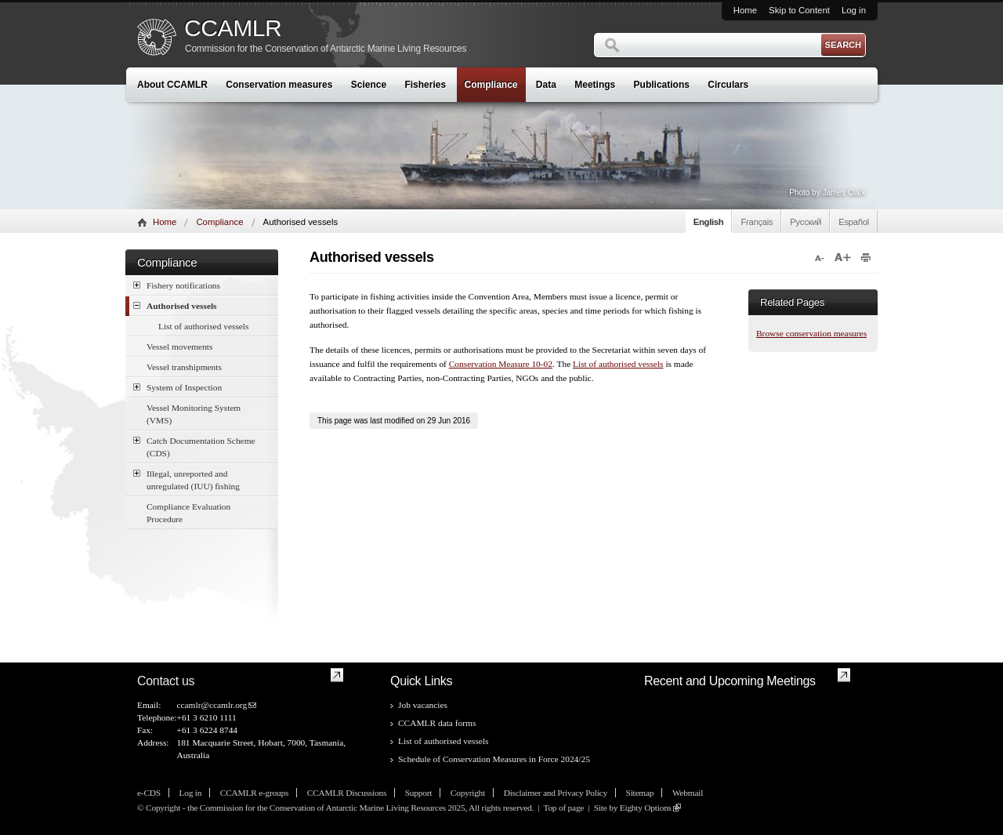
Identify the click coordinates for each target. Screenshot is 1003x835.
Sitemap (640, 792)
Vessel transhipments (184, 367)
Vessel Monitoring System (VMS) (194, 414)
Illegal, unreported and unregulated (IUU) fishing (186, 479)
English (708, 222)
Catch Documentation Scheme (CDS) (194, 446)
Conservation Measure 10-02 (500, 363)
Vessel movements (179, 346)
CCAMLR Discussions (346, 792)
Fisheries (425, 84)
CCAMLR (232, 28)
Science (368, 84)
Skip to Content (799, 10)
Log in (854, 10)
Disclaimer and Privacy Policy (555, 792)
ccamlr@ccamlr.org (211, 705)
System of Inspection (177, 387)
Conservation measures (279, 84)
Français (756, 222)
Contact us (165, 681)
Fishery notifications (176, 285)
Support (418, 792)
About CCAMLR (172, 84)
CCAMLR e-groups (254, 792)
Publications (662, 84)
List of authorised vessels (203, 326)
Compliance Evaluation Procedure (188, 513)
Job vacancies (422, 705)
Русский (805, 222)
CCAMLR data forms (437, 723)
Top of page (563, 807)
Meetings (594, 84)
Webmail (687, 792)
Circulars (728, 84)
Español (853, 222)
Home (745, 10)
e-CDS (149, 792)
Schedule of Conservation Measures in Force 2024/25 (494, 759)
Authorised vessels (175, 305)
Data (546, 84)
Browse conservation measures (811, 333)
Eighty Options (646, 807)
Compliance (491, 84)
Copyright (468, 792)
